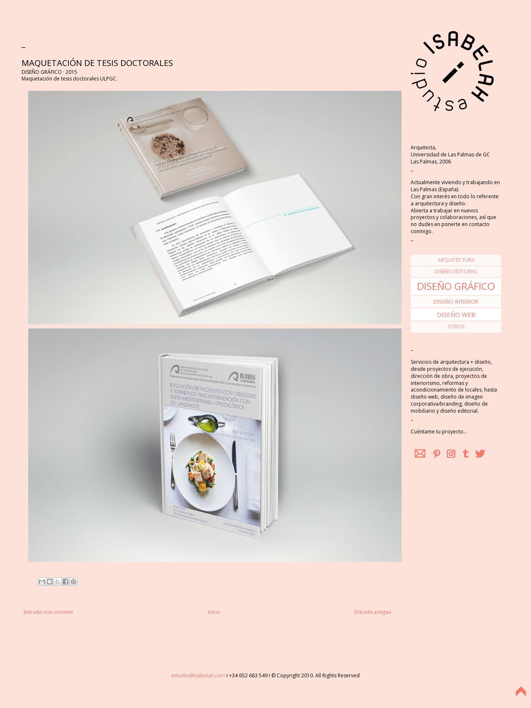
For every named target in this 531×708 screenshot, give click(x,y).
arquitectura (456, 259)
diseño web (456, 314)
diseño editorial (456, 271)
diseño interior (456, 301)
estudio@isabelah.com (198, 675)
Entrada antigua (372, 612)
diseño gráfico (456, 286)
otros (456, 326)
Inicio (214, 612)
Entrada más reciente (48, 612)
